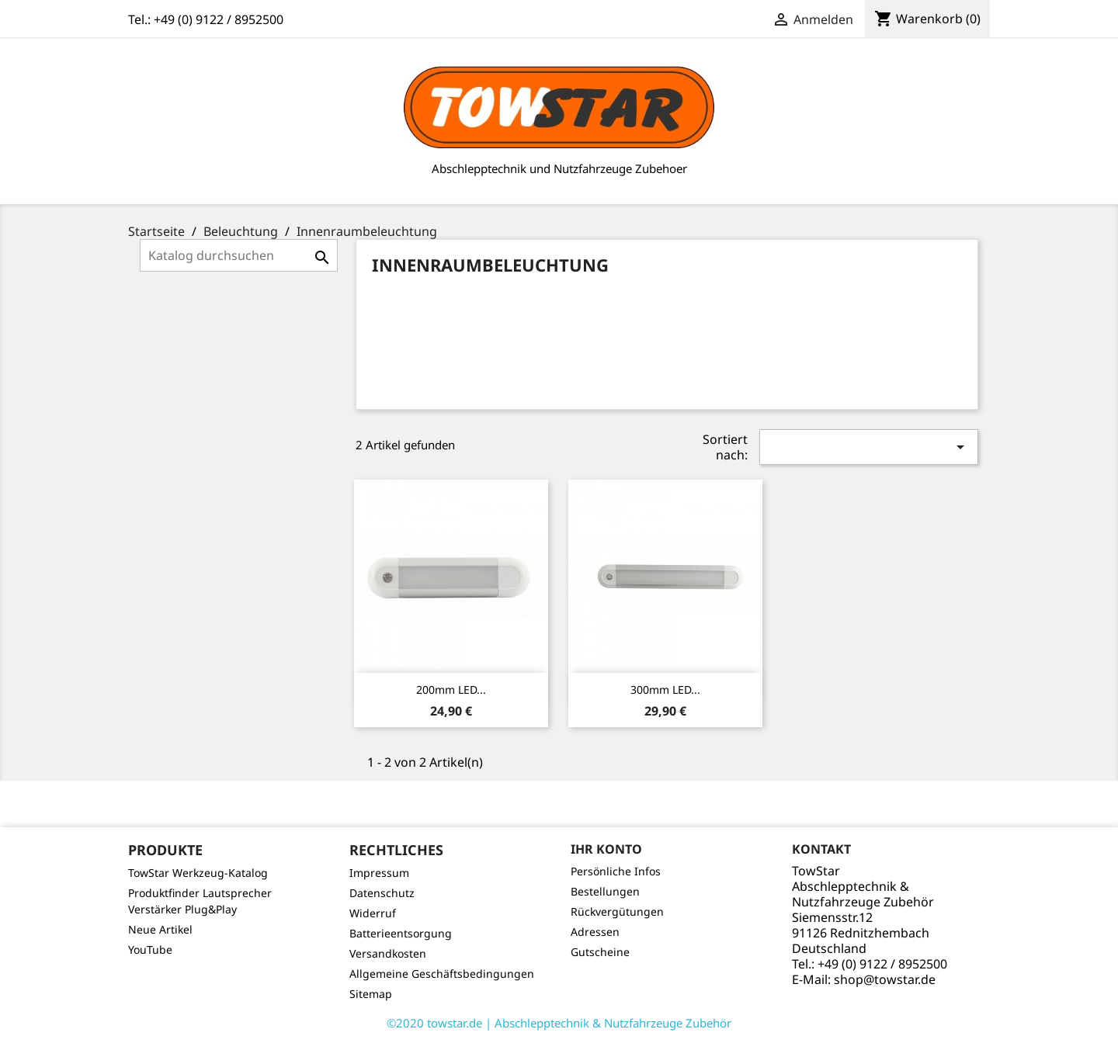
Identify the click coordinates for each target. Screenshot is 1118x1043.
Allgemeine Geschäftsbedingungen (441, 973)
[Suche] (239, 255)
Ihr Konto (606, 849)
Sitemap (370, 993)
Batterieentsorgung (400, 933)
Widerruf (372, 913)
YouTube (150, 949)
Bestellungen (605, 891)
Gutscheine (600, 951)
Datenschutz (382, 892)
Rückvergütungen (617, 911)
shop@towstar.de (885, 979)
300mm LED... (665, 689)
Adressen (595, 931)
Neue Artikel (160, 929)
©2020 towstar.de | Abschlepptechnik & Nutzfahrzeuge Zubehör (559, 1023)
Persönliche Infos (616, 871)
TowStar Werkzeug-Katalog (198, 872)
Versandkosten (387, 953)
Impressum (379, 872)
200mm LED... (451, 689)
